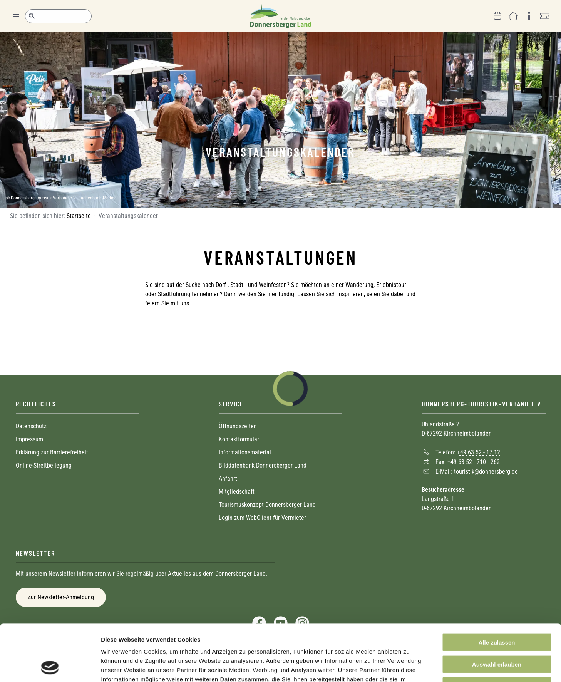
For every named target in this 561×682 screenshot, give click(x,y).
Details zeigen (409, 667)
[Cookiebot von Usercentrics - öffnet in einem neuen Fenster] (50, 667)
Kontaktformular (239, 439)
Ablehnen (497, 633)
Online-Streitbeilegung (44, 465)
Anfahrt (228, 478)
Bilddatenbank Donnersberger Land (262, 465)
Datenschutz (31, 426)
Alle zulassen (496, 589)
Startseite (79, 216)
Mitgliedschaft (237, 491)
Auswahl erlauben (496, 611)
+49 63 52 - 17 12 (478, 452)
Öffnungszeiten (238, 426)
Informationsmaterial (245, 452)
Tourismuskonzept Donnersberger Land (267, 504)
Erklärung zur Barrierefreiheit (52, 452)
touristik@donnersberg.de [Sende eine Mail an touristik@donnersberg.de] (486, 471)
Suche (32, 16)
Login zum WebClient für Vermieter (262, 517)
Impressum (29, 439)
